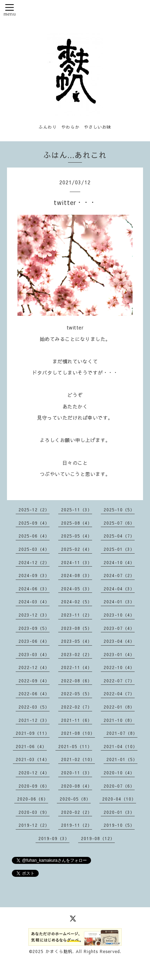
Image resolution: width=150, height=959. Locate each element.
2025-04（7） (119, 536)
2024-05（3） (76, 588)
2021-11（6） (76, 720)
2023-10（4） (119, 615)
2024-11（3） (76, 562)
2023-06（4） (34, 641)
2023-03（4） (34, 654)
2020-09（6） (34, 786)
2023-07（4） (119, 628)
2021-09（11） (33, 733)
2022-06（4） (34, 693)
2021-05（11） (75, 746)
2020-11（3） (76, 772)
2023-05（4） (76, 641)
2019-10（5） (119, 825)
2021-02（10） (78, 759)
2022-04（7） (119, 693)
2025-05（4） (76, 536)
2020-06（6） (32, 799)
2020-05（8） (75, 799)
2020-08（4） (76, 786)
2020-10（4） (119, 772)
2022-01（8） (119, 707)
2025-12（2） (34, 509)
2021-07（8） (121, 733)
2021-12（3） (34, 720)
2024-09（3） (34, 575)
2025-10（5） (119, 509)
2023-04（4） (119, 641)
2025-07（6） (119, 523)
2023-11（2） (76, 615)
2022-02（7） (76, 707)
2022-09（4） (34, 680)
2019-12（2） (34, 825)
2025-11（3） (76, 509)
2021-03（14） (33, 759)
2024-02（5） (76, 601)
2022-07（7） (119, 680)
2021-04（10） (120, 746)
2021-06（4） (31, 746)
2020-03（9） (34, 812)
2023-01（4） (119, 654)
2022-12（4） (34, 667)
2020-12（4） (34, 772)
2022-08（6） (76, 680)
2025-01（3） (119, 549)
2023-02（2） (76, 654)
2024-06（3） (34, 588)
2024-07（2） (119, 575)
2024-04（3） (119, 588)
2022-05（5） (76, 693)
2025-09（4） (34, 523)
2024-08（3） (76, 575)
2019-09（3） (53, 838)
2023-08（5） (76, 628)
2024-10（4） (119, 562)
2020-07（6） (119, 786)
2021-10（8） (119, 720)
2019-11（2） (76, 825)
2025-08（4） (76, 523)
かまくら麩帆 (59, 951)
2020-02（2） (76, 812)
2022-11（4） (76, 667)
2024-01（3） (119, 601)
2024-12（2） (34, 562)
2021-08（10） (78, 733)
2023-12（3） (34, 615)
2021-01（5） (121, 759)
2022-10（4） (119, 667)
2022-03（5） (34, 707)
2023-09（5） (34, 628)
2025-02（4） (76, 549)
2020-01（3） (119, 812)
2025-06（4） (34, 536)
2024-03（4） (34, 601)
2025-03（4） (34, 549)
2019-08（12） (98, 838)
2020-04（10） (119, 799)
